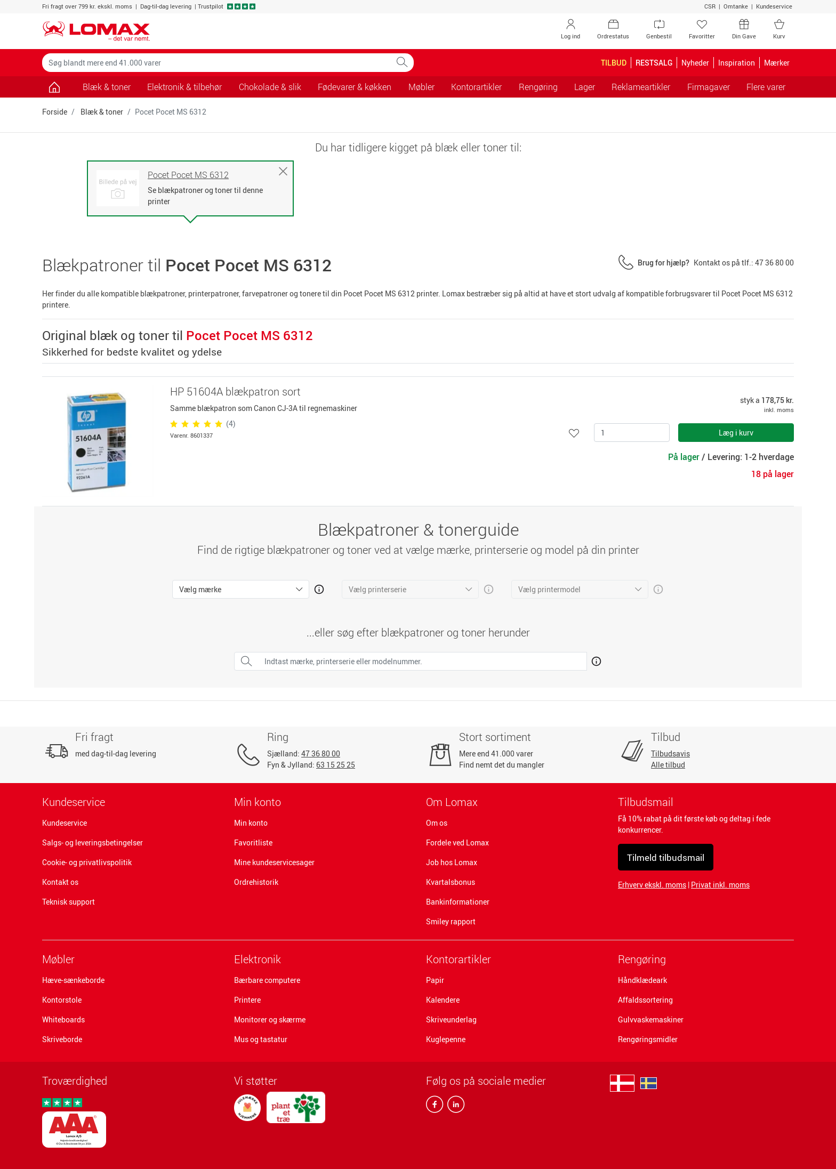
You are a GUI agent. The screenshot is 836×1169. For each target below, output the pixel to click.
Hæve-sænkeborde (73, 980)
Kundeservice (774, 6)
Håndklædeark (642, 980)
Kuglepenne (445, 1039)
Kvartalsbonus (450, 882)
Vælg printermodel (549, 589)
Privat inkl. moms (720, 885)
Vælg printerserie (377, 589)
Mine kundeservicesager (274, 862)
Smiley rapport (451, 921)
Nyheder (695, 63)
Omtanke (736, 6)
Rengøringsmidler (648, 1039)
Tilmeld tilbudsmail (665, 857)
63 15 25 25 (335, 765)
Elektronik (257, 959)
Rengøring (642, 959)
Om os (436, 823)
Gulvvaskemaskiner (651, 1019)
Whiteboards (63, 1019)
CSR (710, 6)
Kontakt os (60, 882)
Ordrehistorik (256, 882)
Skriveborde (62, 1039)
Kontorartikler (458, 959)
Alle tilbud (668, 765)
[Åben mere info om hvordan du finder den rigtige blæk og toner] (594, 659)
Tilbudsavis (670, 753)
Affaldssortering (645, 1000)
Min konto (251, 823)
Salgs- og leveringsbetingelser (92, 842)
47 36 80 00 (320, 753)
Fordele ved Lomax (457, 842)
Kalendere (443, 1000)
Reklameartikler (641, 87)
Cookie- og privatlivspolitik (87, 862)
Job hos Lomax (451, 862)
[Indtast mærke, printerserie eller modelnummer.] (422, 661)
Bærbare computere (267, 980)
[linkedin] (453, 1106)
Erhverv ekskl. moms (652, 885)
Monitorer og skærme (270, 1019)
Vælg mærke (200, 589)
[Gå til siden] (54, 87)
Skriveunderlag (451, 1019)
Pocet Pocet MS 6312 (188, 175)
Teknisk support (68, 902)
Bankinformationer (457, 902)
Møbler (58, 959)
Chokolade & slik (270, 87)
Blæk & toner (107, 87)
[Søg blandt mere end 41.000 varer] (216, 62)
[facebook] (434, 1106)
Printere (247, 1000)
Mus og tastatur (260, 1039)
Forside (54, 112)
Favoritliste (253, 842)
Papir (435, 980)
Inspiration (736, 63)
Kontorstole (62, 1000)
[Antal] (632, 432)
